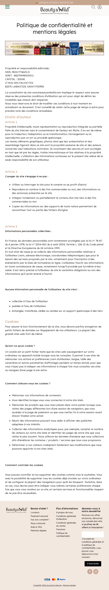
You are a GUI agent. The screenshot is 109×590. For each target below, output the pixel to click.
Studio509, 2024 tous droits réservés (47, 585)
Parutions (60, 529)
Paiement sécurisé (39, 516)
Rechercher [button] (93, 7)
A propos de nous (64, 512)
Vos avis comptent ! (40, 519)
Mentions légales (38, 530)
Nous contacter (38, 523)
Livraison (35, 512)
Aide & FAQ (36, 527)
